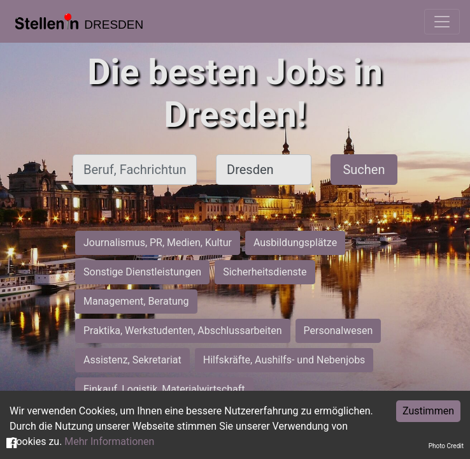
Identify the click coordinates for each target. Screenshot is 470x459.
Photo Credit (446, 445)
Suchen (364, 169)
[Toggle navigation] (442, 21)
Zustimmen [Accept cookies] (428, 411)
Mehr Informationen (109, 441)
